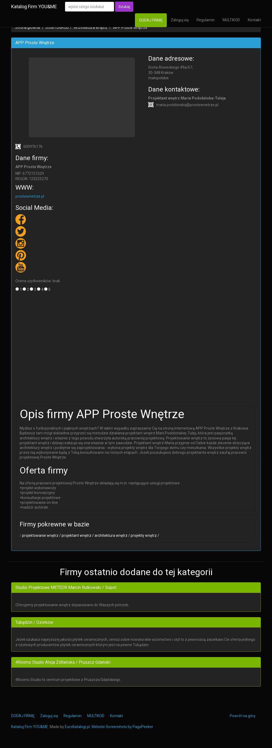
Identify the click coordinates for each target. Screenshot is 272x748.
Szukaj (124, 7)
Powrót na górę (242, 716)
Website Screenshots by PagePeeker (122, 727)
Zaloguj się (180, 20)
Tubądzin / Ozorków (34, 622)
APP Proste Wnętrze (130, 27)
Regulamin (206, 20)
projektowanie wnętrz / (41, 535)
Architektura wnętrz (90, 27)
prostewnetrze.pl (29, 196)
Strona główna (27, 27)
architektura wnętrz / (112, 535)
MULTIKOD (231, 20)
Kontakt (254, 20)
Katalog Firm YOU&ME (34, 6)
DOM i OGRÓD (57, 27)
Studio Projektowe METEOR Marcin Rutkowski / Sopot (65, 587)
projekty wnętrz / (144, 535)
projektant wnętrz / (77, 535)
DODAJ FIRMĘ (151, 20)
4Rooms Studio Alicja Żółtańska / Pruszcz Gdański (62, 662)
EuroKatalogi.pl (77, 727)
